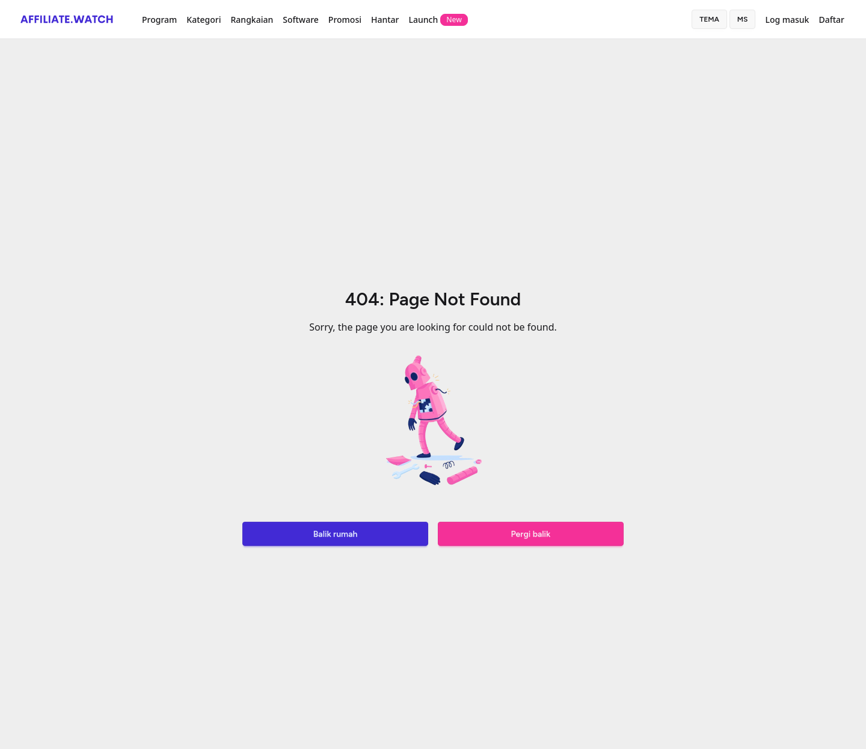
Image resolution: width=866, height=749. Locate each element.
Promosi (344, 19)
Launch (438, 20)
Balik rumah (335, 534)
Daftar (831, 19)
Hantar (385, 19)
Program (159, 19)
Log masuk (787, 19)
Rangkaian (252, 19)
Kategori (203, 19)
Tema (709, 19)
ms (742, 19)
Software (301, 19)
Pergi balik (530, 534)
